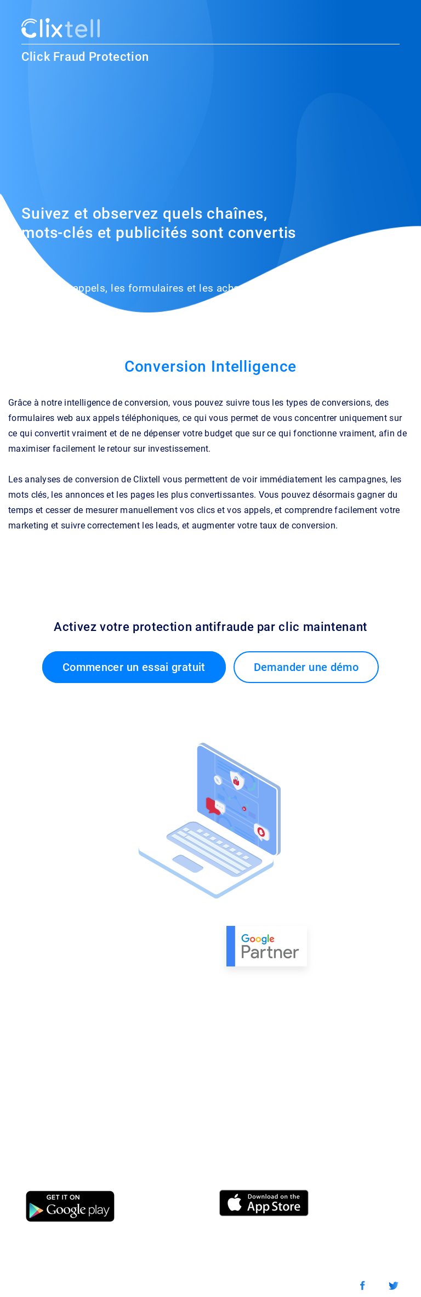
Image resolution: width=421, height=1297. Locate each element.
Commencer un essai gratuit (134, 667)
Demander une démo (306, 667)
